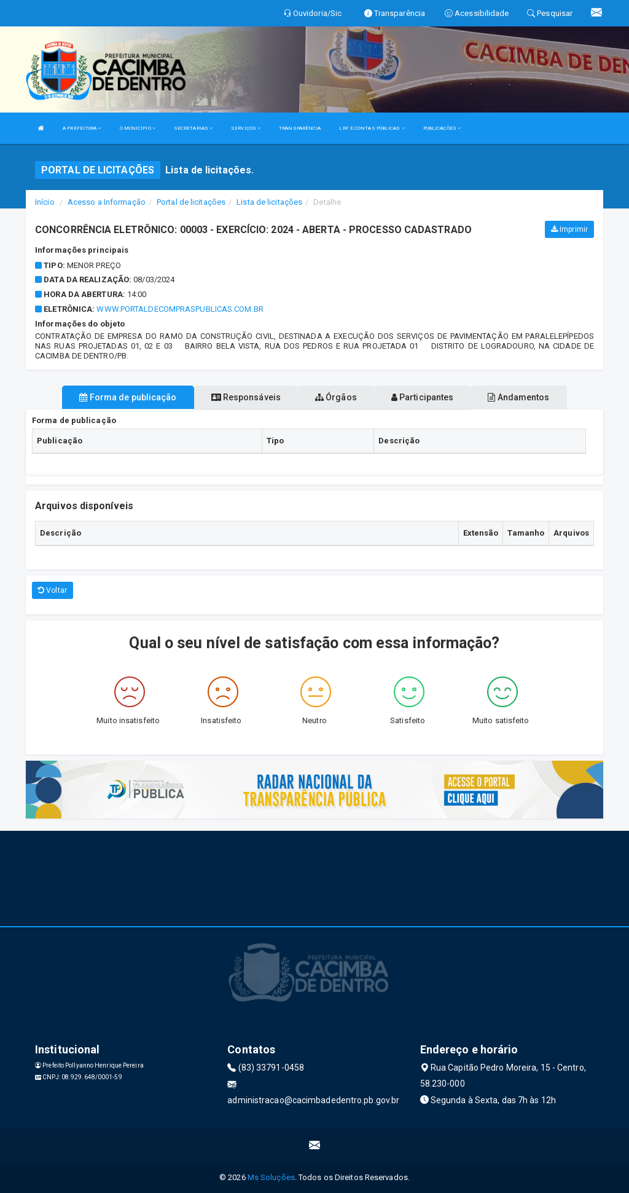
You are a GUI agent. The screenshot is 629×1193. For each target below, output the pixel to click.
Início (45, 202)
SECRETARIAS (193, 128)
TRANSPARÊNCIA (300, 128)
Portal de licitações (191, 202)
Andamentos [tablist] (518, 397)
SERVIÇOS (245, 128)
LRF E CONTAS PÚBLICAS (371, 128)
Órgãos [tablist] (336, 397)
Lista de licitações (269, 202)
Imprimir (569, 229)
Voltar (52, 590)
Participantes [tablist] (422, 397)
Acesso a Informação (107, 202)
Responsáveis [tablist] (246, 397)
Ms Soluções (271, 1177)
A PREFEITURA (82, 128)
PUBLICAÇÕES (442, 128)
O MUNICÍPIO (137, 128)
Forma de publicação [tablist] (127, 397)
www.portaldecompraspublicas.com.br (179, 309)
